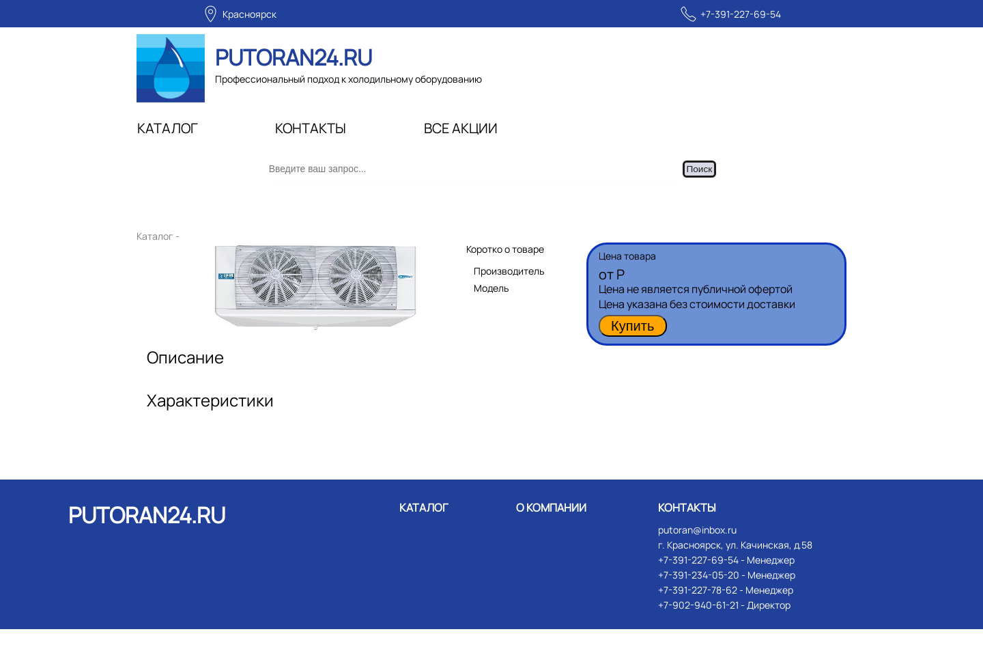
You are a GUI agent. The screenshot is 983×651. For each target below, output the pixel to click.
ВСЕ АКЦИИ (461, 128)
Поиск (714, 180)
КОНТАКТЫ (310, 128)
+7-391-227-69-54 (740, 14)
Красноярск (249, 14)
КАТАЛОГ (167, 128)
